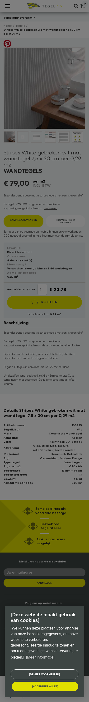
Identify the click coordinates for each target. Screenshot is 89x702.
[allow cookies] (45, 686)
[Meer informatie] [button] (40, 657)
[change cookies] (44, 674)
